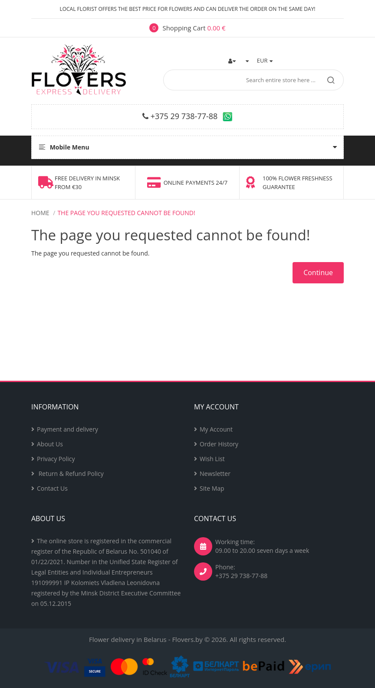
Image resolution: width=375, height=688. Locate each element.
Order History (219, 444)
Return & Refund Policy (70, 473)
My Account (216, 429)
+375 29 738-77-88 (184, 116)
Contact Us (52, 488)
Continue (318, 272)
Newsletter (215, 473)
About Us (50, 444)
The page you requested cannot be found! (126, 213)
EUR (265, 60)
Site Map (212, 488)
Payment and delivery (67, 429)
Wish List (212, 459)
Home (40, 213)
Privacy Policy (56, 459)
